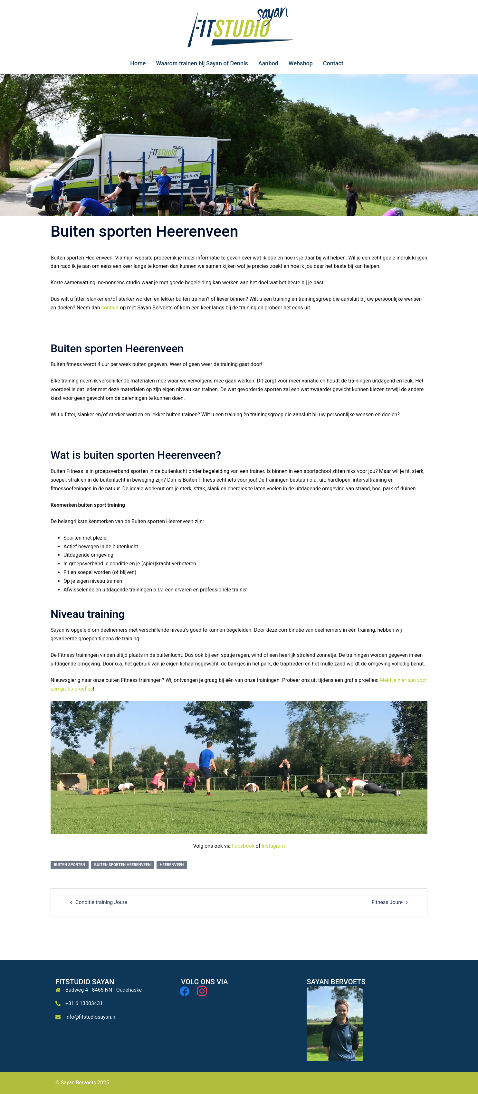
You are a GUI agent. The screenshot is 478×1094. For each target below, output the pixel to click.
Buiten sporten (69, 865)
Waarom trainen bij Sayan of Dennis (202, 63)
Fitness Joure (387, 902)
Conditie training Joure (101, 902)
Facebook (243, 846)
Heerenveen (172, 865)
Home (138, 63)
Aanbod (268, 63)
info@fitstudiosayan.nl (91, 1017)
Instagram (273, 846)
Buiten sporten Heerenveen (122, 865)
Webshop (301, 63)
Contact (333, 63)
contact (110, 308)
